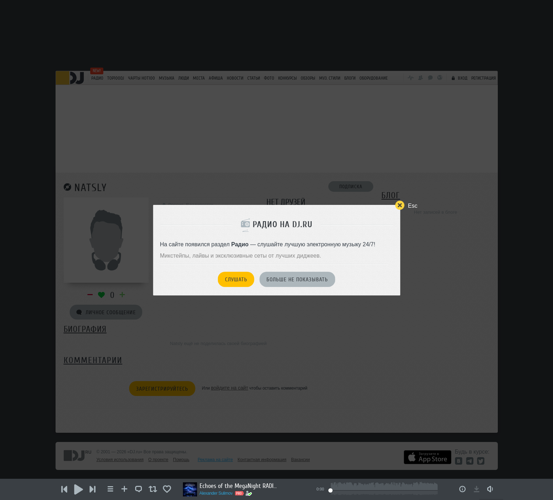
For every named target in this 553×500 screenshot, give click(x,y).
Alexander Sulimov (216, 493)
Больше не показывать (297, 279)
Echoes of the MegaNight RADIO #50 (238, 485)
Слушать (236, 279)
